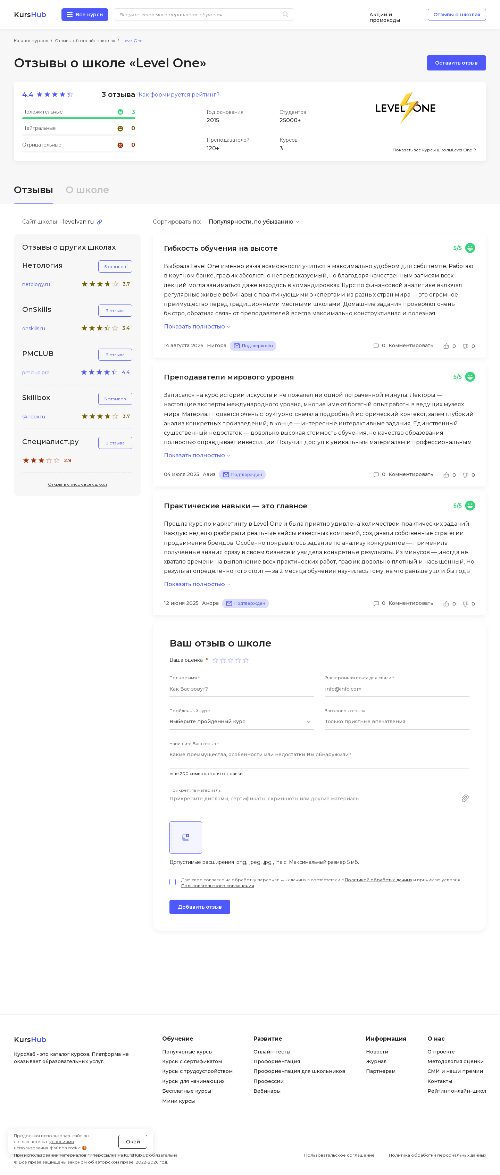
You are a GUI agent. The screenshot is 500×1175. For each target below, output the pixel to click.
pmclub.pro (36, 373)
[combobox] (241, 722)
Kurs (30, 14)
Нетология (42, 265)
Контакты (439, 1081)
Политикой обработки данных (378, 879)
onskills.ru (33, 329)
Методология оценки (455, 1061)
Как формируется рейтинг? (179, 95)
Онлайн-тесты (271, 1052)
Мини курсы (178, 1101)
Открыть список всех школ (77, 484)
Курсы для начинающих (193, 1081)
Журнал (376, 1061)
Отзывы (33, 189)
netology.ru (36, 285)
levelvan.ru (78, 221)
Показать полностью (194, 326)
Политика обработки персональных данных (437, 1155)
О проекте (441, 1052)
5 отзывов (115, 266)
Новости (377, 1052)
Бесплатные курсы (186, 1091)
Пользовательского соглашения (217, 885)
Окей (133, 1142)
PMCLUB (37, 353)
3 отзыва (115, 310)
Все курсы (89, 14)
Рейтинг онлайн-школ (456, 1091)
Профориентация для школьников (299, 1071)
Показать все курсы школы (432, 149)
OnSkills (36, 309)
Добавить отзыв (200, 907)
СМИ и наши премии (455, 1071)
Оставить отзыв (456, 63)
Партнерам (380, 1071)
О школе (87, 189)
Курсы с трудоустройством (197, 1071)
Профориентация (276, 1061)
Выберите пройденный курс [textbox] (207, 721)
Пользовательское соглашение (339, 1155)
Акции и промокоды (384, 15)
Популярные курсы (187, 1052)
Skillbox (36, 397)
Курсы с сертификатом (192, 1061)
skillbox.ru (33, 417)
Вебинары (267, 1091)
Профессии (268, 1081)
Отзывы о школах (457, 14)
